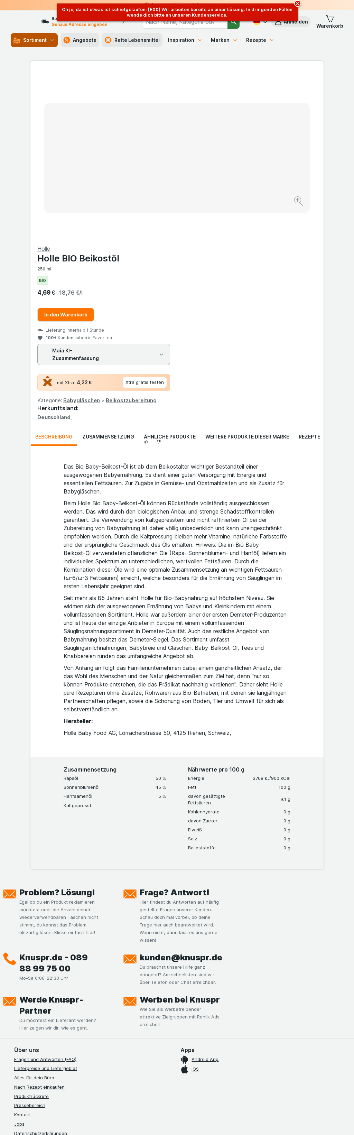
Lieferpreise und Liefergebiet (45, 902)
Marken (224, 40)
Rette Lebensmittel (132, 40)
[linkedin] (85, 1048)
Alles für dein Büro (34, 911)
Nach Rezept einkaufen (39, 920)
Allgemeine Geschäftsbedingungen (52, 976)
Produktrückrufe (31, 929)
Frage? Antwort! (174, 726)
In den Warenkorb (212, 148)
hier (130, 1075)
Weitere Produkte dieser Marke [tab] (247, 270)
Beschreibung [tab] (54, 270)
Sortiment (34, 40)
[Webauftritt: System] (145, 1121)
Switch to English (193, 1093)
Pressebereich (29, 939)
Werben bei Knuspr (180, 833)
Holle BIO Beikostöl (225, 91)
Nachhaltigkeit (29, 1003)
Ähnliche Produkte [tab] (170, 270)
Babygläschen (228, 234)
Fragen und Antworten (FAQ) (45, 892)
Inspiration (185, 40)
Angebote (79, 40)
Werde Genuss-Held (35, 994)
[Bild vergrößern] (153, 180)
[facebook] (18, 1048)
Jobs (19, 957)
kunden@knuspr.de (181, 791)
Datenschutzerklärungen (40, 966)
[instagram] (35, 1048)
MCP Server (27, 1022)
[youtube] (51, 1048)
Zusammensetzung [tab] (108, 270)
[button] (329, 21)
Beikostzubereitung (277, 234)
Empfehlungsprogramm (39, 1013)
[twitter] (68, 1048)
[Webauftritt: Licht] (177, 1121)
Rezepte (260, 40)
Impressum (25, 985)
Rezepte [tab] (309, 270)
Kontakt (22, 948)
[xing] (101, 1048)
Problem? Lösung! (57, 726)
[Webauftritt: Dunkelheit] (212, 1121)
